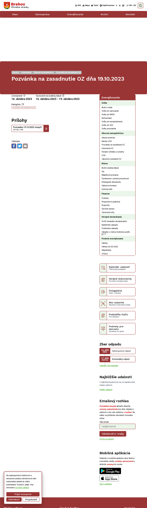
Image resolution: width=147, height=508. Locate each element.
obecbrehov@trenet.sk (133, 491)
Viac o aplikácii (105, 440)
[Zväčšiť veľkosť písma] (123, 5)
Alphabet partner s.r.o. (77, 501)
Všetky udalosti (105, 346)
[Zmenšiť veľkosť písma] (116, 5)
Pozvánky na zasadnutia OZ (23, 64)
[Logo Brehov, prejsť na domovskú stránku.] (16, 5)
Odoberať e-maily (113, 390)
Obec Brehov (107, 501)
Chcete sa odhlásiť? (106, 395)
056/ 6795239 (130, 488)
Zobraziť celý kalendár (108, 322)
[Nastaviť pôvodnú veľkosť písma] (119, 5)
